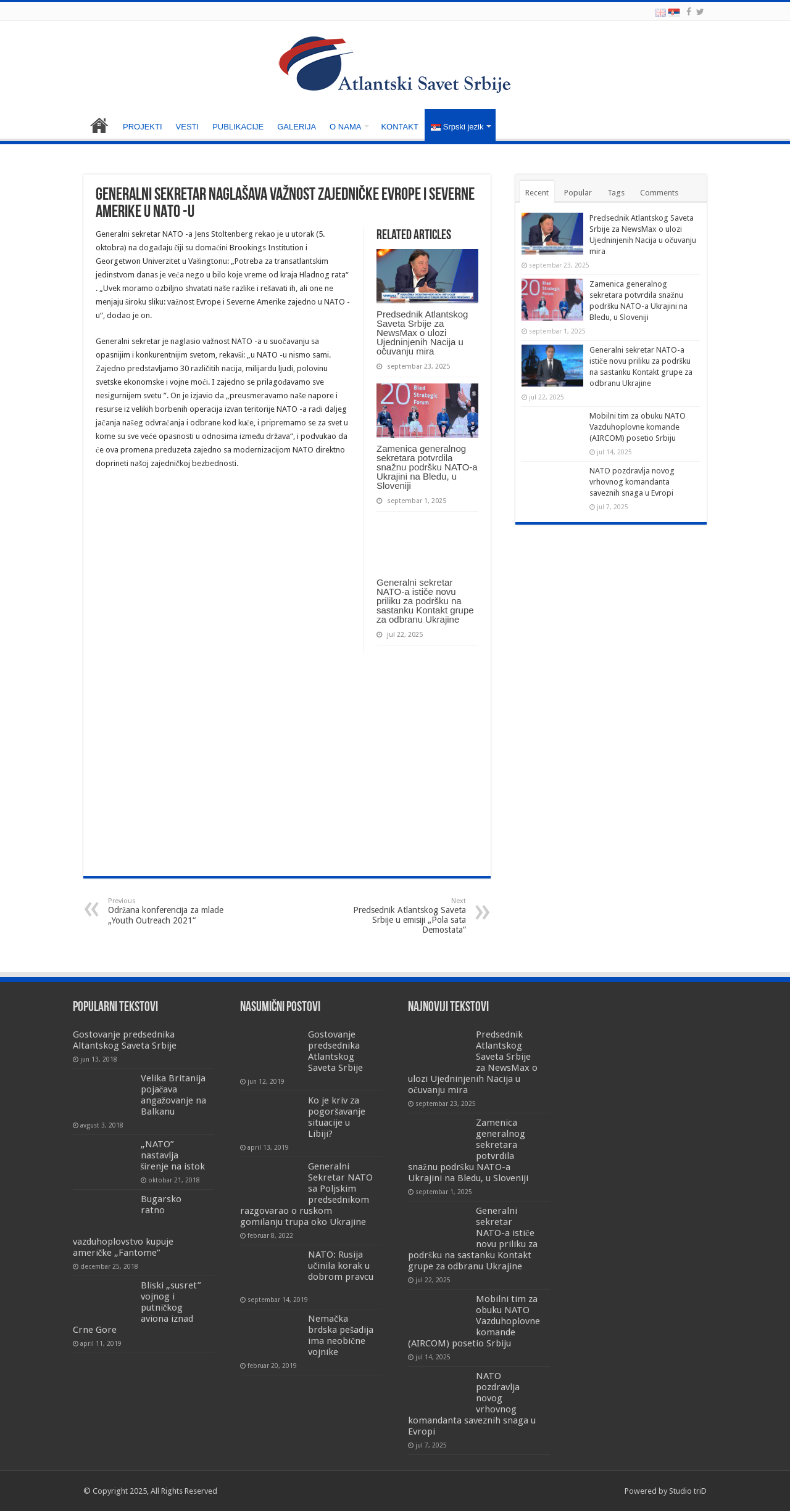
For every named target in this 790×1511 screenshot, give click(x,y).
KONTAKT (399, 126)
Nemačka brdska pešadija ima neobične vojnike (340, 1335)
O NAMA (345, 126)
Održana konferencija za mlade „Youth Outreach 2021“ (171, 911)
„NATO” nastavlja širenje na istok (173, 1155)
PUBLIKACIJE (238, 126)
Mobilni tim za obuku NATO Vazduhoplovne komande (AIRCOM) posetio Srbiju (637, 427)
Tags (616, 192)
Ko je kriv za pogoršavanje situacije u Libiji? (336, 1117)
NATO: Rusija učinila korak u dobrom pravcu (340, 1265)
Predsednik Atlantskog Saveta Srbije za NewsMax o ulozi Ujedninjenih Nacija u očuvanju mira (422, 332)
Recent (537, 192)
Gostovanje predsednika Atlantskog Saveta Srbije (335, 1051)
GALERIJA (296, 126)
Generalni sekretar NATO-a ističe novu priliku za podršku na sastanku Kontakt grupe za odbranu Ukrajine (425, 600)
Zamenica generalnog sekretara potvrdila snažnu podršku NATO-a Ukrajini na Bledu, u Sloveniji (427, 467)
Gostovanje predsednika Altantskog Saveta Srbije (125, 1040)
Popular (578, 192)
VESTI (187, 126)
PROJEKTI (142, 126)
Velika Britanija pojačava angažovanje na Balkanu (174, 1095)
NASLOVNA (99, 125)
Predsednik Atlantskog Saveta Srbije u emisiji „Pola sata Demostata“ (402, 916)
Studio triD (688, 1491)
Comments (659, 192)
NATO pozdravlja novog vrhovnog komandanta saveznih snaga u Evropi (632, 482)
